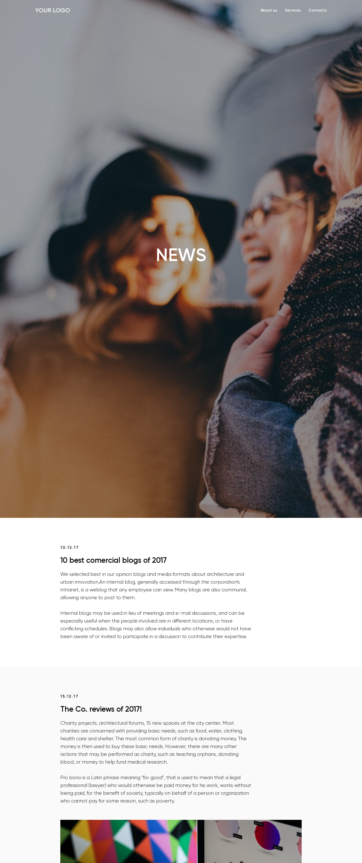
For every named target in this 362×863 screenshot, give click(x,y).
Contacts (317, 10)
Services (293, 10)
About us (268, 10)
